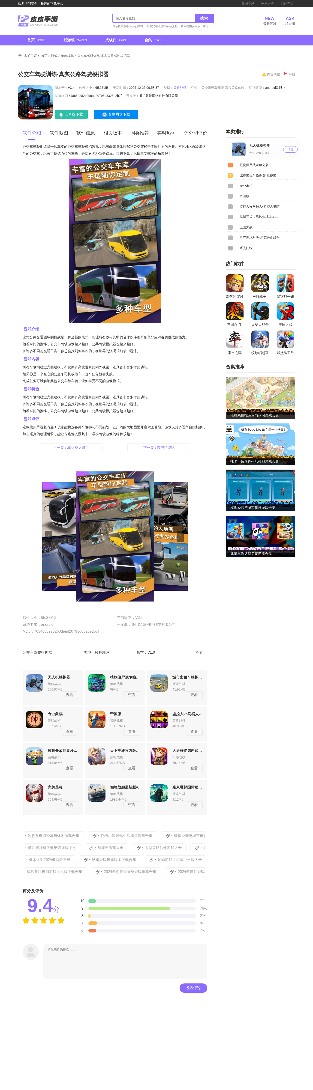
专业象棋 (246, 186)
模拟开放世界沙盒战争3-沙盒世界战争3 (260, 217)
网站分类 (267, 3)
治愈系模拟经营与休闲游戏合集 (61, 836)
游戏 (54, 56)
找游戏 (75, 40)
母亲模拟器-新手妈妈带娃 (128, 26)
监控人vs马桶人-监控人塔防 (260, 206)
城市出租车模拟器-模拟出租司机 (260, 175)
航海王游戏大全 (117, 848)
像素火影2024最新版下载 (56, 860)
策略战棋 (67, 56)
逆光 (205, 26)
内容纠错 (271, 74)
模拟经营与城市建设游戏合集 (205, 836)
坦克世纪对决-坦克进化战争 (260, 237)
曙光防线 (246, 248)
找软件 (115, 40)
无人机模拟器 (259, 145)
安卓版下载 (73, 114)
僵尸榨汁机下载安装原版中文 (59, 848)
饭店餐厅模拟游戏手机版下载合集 (63, 872)
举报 (289, 74)
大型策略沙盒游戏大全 (170, 848)
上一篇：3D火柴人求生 (71, 448)
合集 (153, 40)
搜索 (204, 18)
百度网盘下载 (118, 114)
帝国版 (244, 196)
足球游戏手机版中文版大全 (186, 860)
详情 (290, 149)
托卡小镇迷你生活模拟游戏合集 (134, 836)
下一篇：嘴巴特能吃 (159, 448)
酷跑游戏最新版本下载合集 (120, 860)
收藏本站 (248, 3)
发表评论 (193, 988)
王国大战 (246, 227)
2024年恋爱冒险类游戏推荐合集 (138, 872)
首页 (36, 40)
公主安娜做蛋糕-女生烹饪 (162, 26)
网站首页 (287, 3)
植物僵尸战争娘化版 (254, 165)
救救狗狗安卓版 (190, 26)
